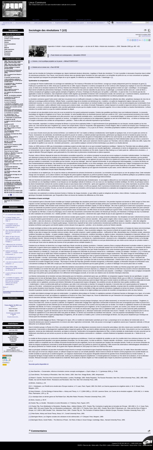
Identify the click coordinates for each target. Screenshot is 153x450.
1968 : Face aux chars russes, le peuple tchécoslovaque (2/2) (13, 62)
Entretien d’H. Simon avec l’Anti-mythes (13, 164)
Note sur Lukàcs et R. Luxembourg (10, 87)
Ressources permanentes (60, 20)
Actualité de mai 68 (9, 119)
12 (132, 278)
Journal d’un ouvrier (10, 100)
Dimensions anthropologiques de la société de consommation (13, 110)
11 (98, 269)
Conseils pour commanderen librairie (13, 313)
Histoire (6, 42)
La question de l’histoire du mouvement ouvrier (12, 98)
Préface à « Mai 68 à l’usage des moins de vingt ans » (13, 153)
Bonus (4, 287)
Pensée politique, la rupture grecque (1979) (12, 68)
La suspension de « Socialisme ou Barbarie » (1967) (13, 84)
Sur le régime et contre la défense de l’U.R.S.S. (11, 90)
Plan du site (87, 445)
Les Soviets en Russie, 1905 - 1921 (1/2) (12, 169)
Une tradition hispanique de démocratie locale (12, 188)
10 (139, 251)
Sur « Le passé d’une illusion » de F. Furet (13, 75)
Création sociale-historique (12, 38)
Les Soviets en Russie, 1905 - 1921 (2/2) (12, 172)
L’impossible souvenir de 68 (12, 180)
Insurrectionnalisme (10, 44)
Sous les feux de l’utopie (11, 151)
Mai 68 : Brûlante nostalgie (11, 156)
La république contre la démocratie (10, 147)
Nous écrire (133, 445)
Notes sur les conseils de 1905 (13, 144)
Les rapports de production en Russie (13, 93)
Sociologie (7, 54)
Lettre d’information (113, 445)
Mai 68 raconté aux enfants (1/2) (13, 190)
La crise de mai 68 (9, 139)
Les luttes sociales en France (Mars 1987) (12, 128)
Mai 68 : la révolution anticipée (13, 95)
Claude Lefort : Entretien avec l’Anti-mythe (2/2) (12, 161)
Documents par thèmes (83, 20)
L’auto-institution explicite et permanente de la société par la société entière (13, 80)
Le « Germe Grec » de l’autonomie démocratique (11, 115)
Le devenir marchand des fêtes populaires (13, 134)
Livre (5, 45)
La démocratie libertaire (11, 166)
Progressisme (8, 51)
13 (58, 280)
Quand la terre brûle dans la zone (13, 149)
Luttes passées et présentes (43, 23)
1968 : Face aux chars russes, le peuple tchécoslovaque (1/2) (13, 65)
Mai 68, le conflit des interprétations (10, 142)
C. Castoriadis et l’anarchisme (12, 117)
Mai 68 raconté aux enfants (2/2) (13, 192)
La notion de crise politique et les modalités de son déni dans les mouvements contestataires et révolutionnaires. (13, 184)
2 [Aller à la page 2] (13, 195)
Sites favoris (124, 445)
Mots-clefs (95, 445)
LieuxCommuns (146, 36)
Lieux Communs (37, 2)
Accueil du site (7, 23)
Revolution (7, 53)
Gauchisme (7, 40)
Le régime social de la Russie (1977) (12, 122)
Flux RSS (103, 445)
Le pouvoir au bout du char (12, 77)
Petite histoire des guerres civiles (11, 178)
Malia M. (6, 47)
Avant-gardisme (8, 37)
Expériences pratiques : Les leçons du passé (69, 23)
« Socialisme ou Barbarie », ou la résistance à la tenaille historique (13, 104)
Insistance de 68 (9, 124)
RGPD (80, 445)
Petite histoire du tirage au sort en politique (13, 175)
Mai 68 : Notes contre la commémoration (11, 137)
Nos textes (36, 20)
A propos (12, 20)
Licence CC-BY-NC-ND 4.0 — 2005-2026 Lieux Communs (130, 443)
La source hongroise (10, 102)
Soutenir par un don (147, 442)
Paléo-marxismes (9, 49)
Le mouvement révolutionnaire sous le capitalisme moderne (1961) (13, 71)
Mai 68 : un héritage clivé (11, 126)
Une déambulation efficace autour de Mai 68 (11, 131)
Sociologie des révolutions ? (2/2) (12, 201)
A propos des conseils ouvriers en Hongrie (13, 107)
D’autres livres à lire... (13, 317)
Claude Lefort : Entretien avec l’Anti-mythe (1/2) (12, 158)
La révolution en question (11, 112)
